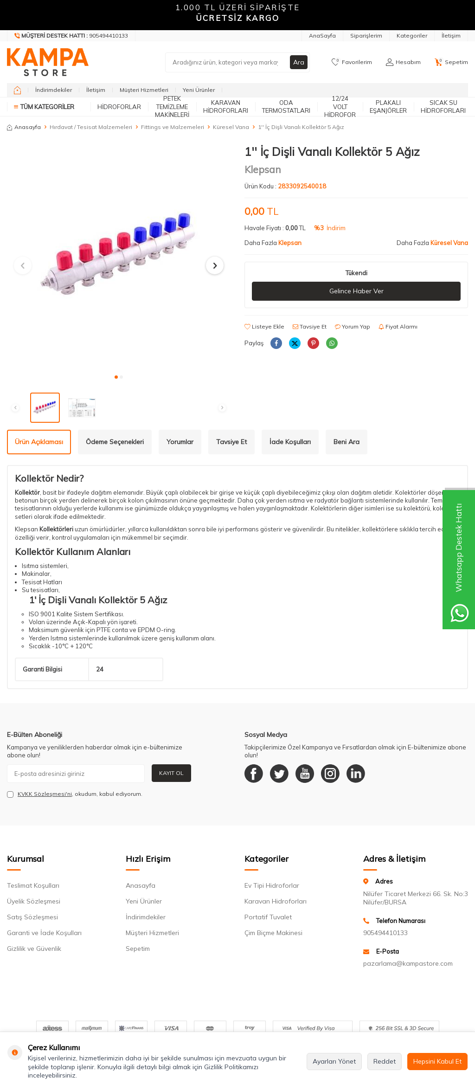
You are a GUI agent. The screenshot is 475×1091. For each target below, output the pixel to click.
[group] (119, 256)
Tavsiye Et (310, 326)
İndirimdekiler (53, 89)
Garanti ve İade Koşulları (44, 933)
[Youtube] (304, 773)
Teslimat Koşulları (33, 885)
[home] (17, 90)
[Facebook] (253, 773)
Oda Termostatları (286, 106)
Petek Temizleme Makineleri (172, 106)
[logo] (48, 62)
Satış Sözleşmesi (32, 917)
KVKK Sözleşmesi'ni (45, 793)
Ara (298, 62)
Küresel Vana (231, 126)
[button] (116, 377)
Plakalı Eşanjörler (388, 106)
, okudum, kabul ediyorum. (74, 794)
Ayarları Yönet (334, 1061)
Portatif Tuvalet (268, 917)
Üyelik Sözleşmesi (33, 901)
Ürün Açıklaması (39, 442)
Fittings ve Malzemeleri (172, 126)
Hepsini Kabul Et (437, 1061)
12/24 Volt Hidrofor (340, 106)
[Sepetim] (451, 62)
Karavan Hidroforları (225, 106)
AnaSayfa (322, 35)
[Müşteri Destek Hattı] (71, 35)
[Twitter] (279, 773)
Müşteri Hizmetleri (144, 89)
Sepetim (138, 948)
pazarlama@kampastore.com (408, 963)
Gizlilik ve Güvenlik (34, 948)
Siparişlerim (366, 35)
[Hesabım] (403, 62)
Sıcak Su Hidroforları (443, 106)
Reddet (384, 1061)
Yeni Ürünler (199, 89)
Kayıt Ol (171, 772)
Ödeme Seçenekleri (115, 442)
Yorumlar (180, 442)
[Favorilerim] (352, 62)
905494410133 (385, 933)
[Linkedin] (356, 773)
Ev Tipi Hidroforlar (271, 885)
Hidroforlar (119, 106)
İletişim (451, 35)
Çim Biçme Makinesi (273, 933)
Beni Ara (346, 442)
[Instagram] (330, 773)
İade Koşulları (290, 442)
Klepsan (262, 169)
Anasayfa (24, 126)
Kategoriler (412, 35)
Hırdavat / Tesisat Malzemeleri (91, 126)
